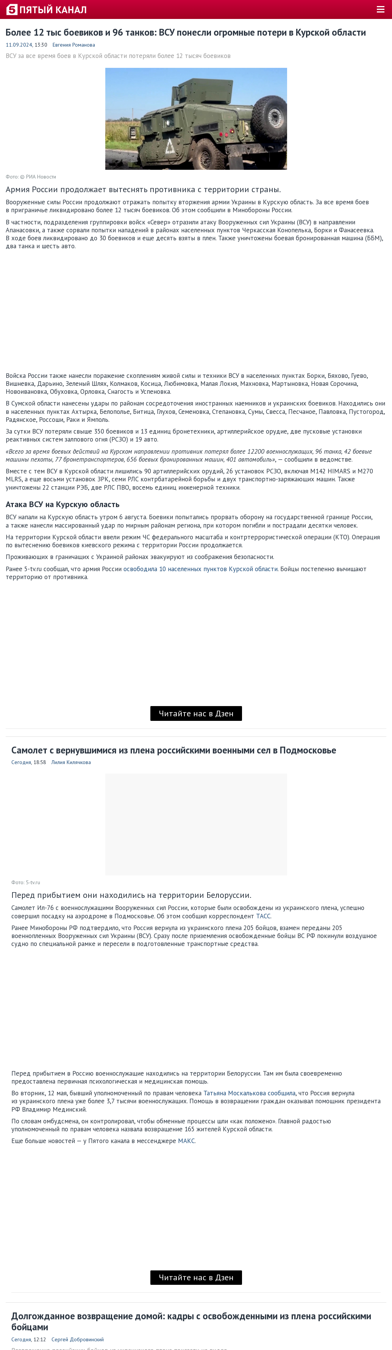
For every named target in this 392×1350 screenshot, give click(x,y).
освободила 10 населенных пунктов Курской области (200, 569)
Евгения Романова (74, 44)
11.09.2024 (19, 44)
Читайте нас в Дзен (196, 713)
